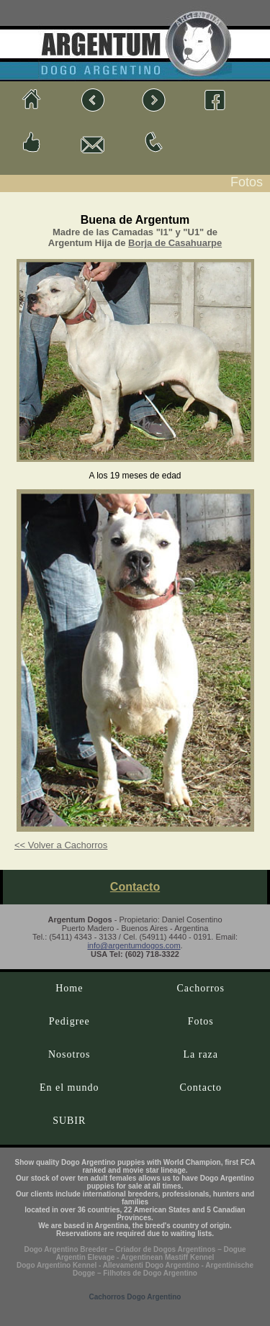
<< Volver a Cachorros (60, 845)
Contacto (135, 887)
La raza (200, 1054)
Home (69, 988)
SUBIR (69, 1120)
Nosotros (69, 1054)
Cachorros (200, 988)
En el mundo (69, 1087)
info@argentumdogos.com (133, 945)
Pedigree (69, 1021)
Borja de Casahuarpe (175, 242)
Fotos (201, 1021)
